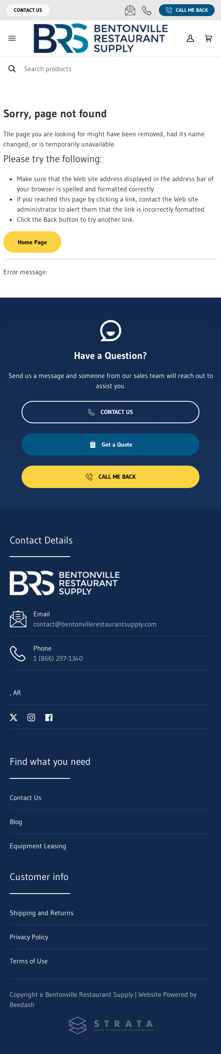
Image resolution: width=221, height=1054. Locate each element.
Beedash (22, 1004)
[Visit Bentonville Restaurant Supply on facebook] (49, 716)
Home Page (32, 242)
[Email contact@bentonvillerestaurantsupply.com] (130, 10)
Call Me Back (187, 10)
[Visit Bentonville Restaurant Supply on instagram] (31, 716)
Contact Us (28, 10)
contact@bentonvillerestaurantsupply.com (95, 624)
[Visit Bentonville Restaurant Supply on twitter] (13, 716)
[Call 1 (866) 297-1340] (147, 10)
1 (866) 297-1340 (58, 658)
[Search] (110, 68)
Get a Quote (110, 444)
